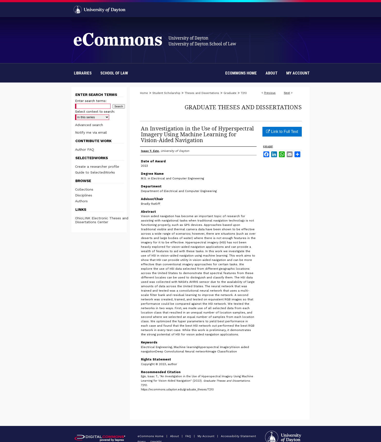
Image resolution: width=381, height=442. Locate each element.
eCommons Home (151, 436)
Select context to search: (95, 111)
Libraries (83, 73)
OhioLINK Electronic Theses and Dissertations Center (101, 220)
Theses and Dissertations (202, 93)
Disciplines (83, 195)
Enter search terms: (90, 101)
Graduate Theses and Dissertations (243, 107)
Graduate (230, 93)
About (175, 436)
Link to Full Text (282, 131)
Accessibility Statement (238, 436)
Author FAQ (84, 149)
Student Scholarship (166, 93)
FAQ (188, 436)
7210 (244, 93)
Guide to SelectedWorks (95, 172)
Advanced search (89, 125)
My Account (206, 436)
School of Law (114, 73)
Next (287, 92)
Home (144, 93)
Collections (84, 189)
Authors (81, 201)
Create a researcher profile (97, 166)
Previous (270, 92)
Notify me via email (91, 132)
